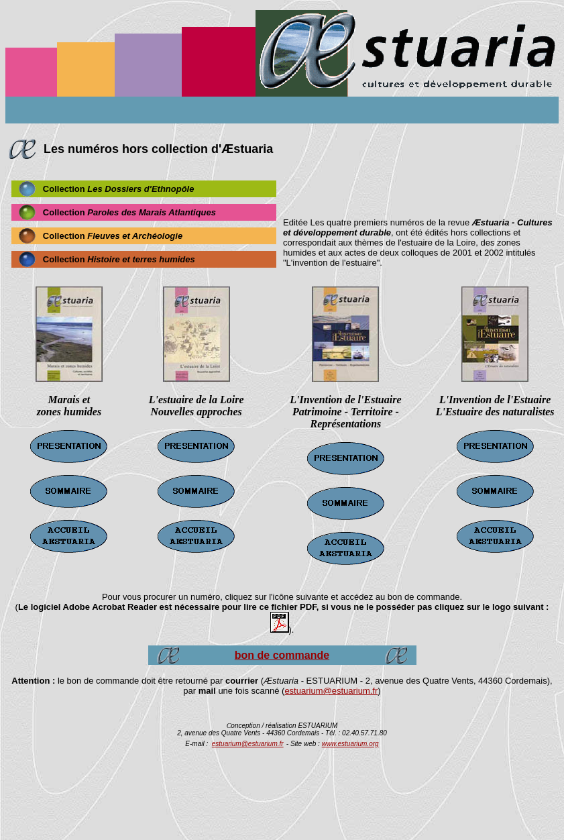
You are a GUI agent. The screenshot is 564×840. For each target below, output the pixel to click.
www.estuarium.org (350, 743)
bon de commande (282, 655)
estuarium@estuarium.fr (331, 691)
